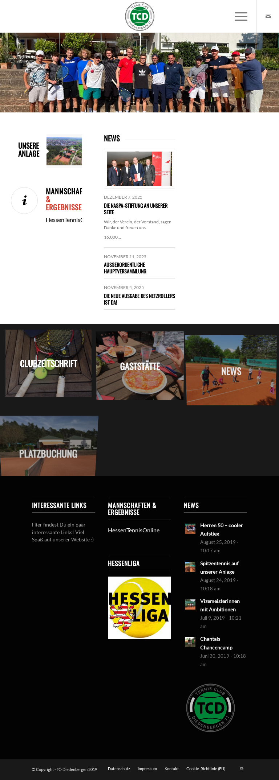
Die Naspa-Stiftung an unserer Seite (135, 209)
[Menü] (237, 16)
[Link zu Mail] (268, 16)
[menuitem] (237, 16)
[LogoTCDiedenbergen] (139, 16)
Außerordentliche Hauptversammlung (125, 268)
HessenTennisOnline (133, 530)
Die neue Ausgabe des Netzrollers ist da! (139, 299)
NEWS (112, 138)
